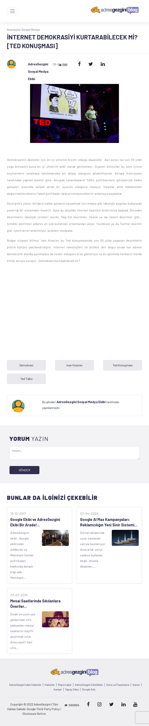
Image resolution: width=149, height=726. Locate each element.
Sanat (136, 684)
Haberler (50, 684)
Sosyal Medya (31, 29)
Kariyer (58, 689)
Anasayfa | (14, 29)
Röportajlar (65, 684)
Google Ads (88, 689)
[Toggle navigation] (12, 11)
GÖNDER (24, 470)
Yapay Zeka (72, 689)
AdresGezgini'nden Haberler (25, 684)
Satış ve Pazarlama (117, 684)
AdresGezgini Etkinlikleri (89, 684)
